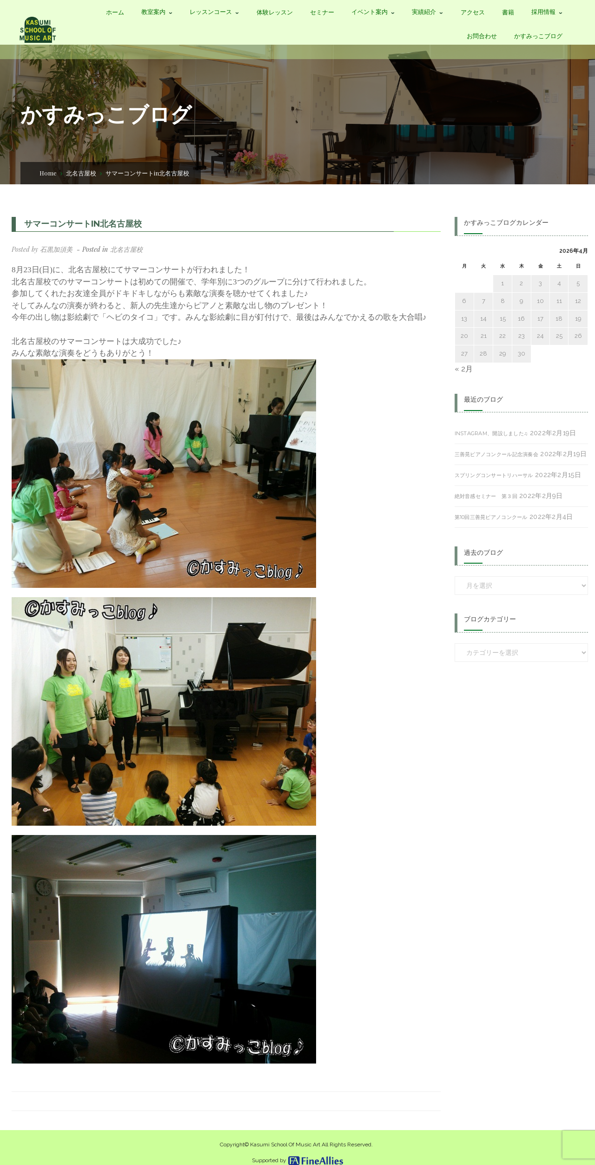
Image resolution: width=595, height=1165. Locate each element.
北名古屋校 (81, 173)
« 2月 (464, 368)
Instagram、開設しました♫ (491, 433)
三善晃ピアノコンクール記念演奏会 (496, 454)
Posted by (42, 249)
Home (48, 173)
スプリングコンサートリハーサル (494, 475)
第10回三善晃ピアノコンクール (491, 517)
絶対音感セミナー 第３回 (486, 496)
